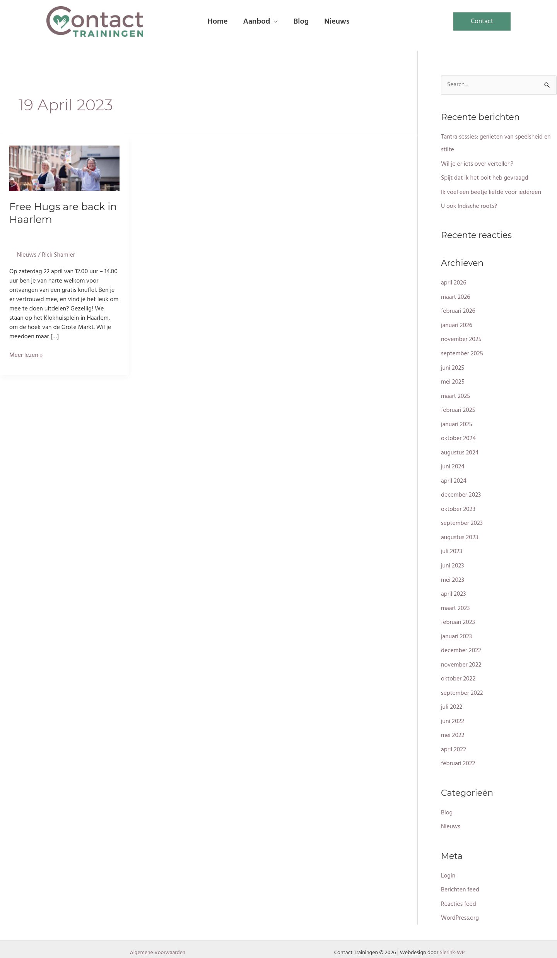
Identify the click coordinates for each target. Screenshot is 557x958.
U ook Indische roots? (469, 206)
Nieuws (336, 21)
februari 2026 (458, 310)
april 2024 (454, 477)
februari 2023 (458, 617)
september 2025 (462, 352)
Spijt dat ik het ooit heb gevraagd (485, 178)
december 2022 (461, 644)
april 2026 (453, 282)
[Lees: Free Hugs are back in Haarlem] (64, 168)
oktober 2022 (458, 672)
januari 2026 (457, 324)
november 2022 (461, 658)
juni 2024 (453, 463)
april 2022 (453, 742)
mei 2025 (453, 380)
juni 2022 (453, 714)
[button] (482, 21)
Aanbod (256, 21)
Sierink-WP (452, 943)
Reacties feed (459, 895)
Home (217, 21)
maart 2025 (456, 394)
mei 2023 (453, 575)
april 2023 (453, 589)
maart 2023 (455, 603)
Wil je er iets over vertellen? (477, 164)
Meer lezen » (26, 354)
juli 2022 (452, 700)
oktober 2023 (458, 505)
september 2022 (462, 686)
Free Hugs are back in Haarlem (64, 212)
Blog (301, 21)
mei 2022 (453, 728)
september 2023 (462, 519)
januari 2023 (457, 631)
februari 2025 (458, 408)
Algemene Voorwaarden (158, 943)
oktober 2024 (458, 435)
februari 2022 (458, 756)
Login (448, 867)
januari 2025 (457, 421)
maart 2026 (456, 296)
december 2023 (461, 491)
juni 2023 (453, 561)
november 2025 (461, 338)
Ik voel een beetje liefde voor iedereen (492, 192)
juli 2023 (452, 547)
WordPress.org (460, 909)
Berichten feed (460, 881)
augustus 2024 (460, 449)
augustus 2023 (460, 533)
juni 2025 (453, 366)
